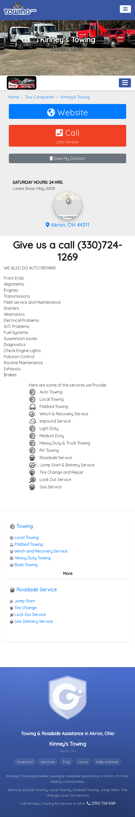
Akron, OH (113, 776)
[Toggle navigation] (125, 9)
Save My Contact (67, 158)
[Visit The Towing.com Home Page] (20, 7)
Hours (83, 762)
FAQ (66, 762)
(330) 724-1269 (101, 803)
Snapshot (25, 762)
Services (48, 762)
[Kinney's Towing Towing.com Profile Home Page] (21, 83)
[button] (68, 201)
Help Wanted (107, 762)
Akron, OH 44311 (67, 225)
